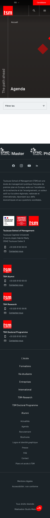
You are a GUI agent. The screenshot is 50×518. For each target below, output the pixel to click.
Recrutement (25, 432)
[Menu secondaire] (44, 10)
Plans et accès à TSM (25, 463)
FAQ (25, 453)
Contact (25, 458)
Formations (25, 366)
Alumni (25, 413)
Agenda (25, 426)
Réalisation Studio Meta (25, 509)
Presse (25, 448)
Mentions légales (25, 481)
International (25, 389)
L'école (25, 358)
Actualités (25, 421)
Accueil (14, 22)
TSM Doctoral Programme (25, 405)
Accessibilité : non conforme (25, 486)
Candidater (41, 2)
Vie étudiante (25, 374)
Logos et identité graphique (25, 442)
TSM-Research (25, 397)
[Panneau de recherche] (34, 10)
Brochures (25, 437)
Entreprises (25, 381)
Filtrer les (25, 106)
